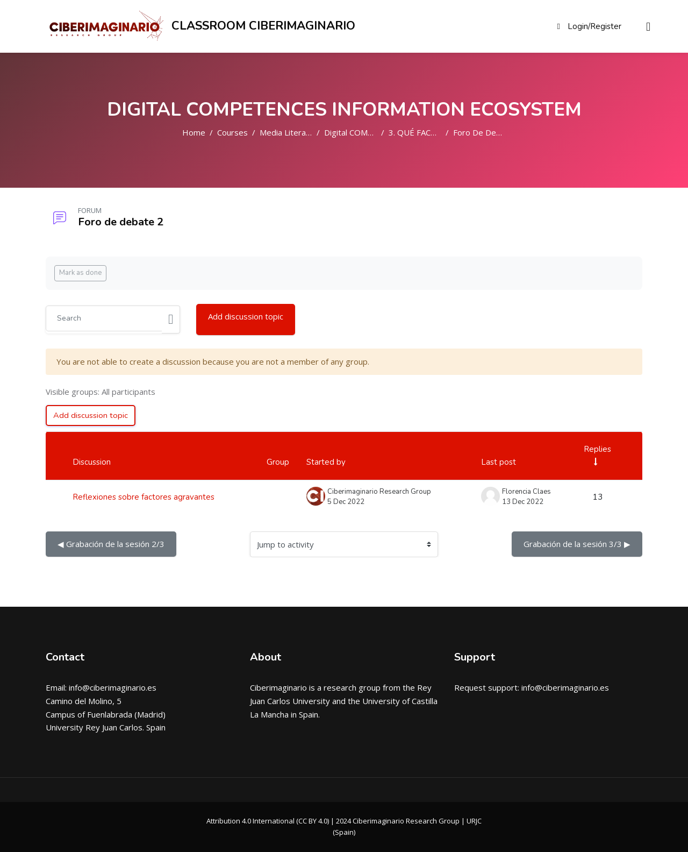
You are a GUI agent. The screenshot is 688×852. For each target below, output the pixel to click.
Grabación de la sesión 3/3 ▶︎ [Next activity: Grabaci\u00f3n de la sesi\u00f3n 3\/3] (577, 544)
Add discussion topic (245, 316)
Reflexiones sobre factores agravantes (143, 497)
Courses (232, 132)
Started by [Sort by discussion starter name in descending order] (326, 462)
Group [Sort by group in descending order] (278, 462)
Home (193, 132)
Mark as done (80, 273)
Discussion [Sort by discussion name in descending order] (92, 462)
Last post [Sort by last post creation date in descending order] (498, 462)
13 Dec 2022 (522, 502)
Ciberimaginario (278, 688)
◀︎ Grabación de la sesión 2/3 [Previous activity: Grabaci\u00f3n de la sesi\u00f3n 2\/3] (111, 544)
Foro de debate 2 (486, 132)
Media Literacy (287, 132)
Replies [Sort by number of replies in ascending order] (597, 449)
